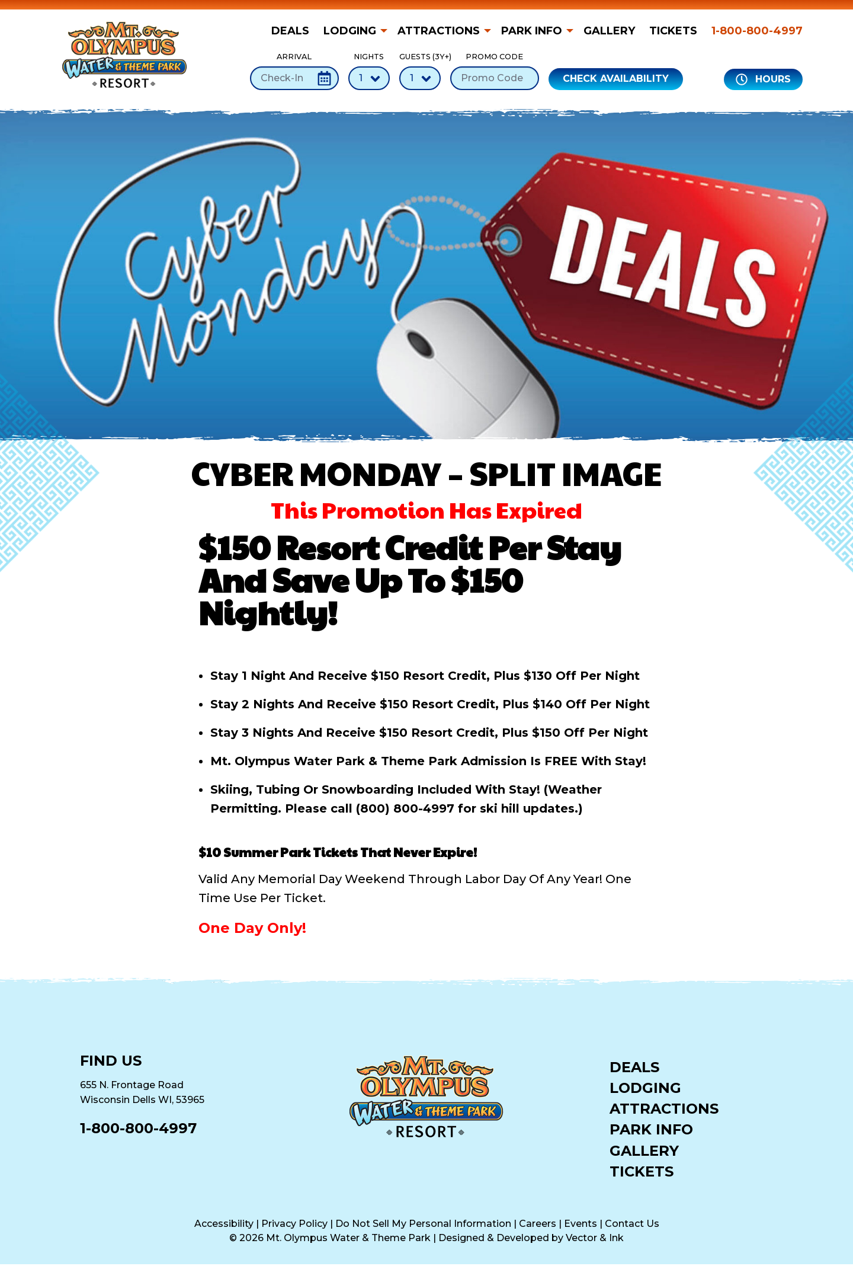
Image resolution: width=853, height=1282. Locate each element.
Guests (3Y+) (420, 70)
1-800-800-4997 (757, 30)
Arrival (294, 70)
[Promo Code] (494, 78)
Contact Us (632, 1223)
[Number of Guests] (420, 78)
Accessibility (224, 1223)
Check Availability (616, 78)
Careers (537, 1223)
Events (580, 1223)
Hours (763, 79)
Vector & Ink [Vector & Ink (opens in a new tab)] (595, 1237)
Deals (290, 30)
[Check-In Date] (294, 78)
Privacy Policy (294, 1223)
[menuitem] (293, 31)
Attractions (438, 30)
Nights (369, 70)
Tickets (673, 30)
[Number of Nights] (369, 78)
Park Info (531, 30)
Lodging (349, 30)
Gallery (609, 30)
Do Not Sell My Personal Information (423, 1223)
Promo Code (494, 70)
